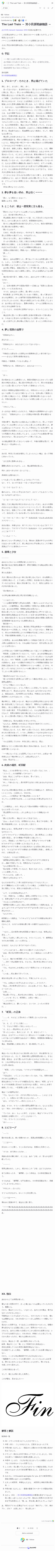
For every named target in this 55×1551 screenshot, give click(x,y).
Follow (6, 15)
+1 (26, 20)
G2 (2, 15)
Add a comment (27, 1533)
